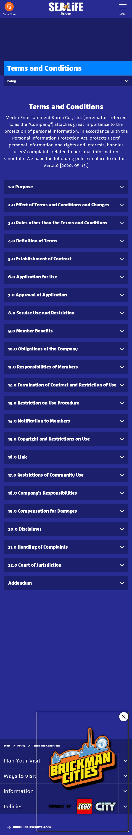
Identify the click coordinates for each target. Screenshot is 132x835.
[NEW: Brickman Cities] (83, 771)
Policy (11, 81)
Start (7, 745)
